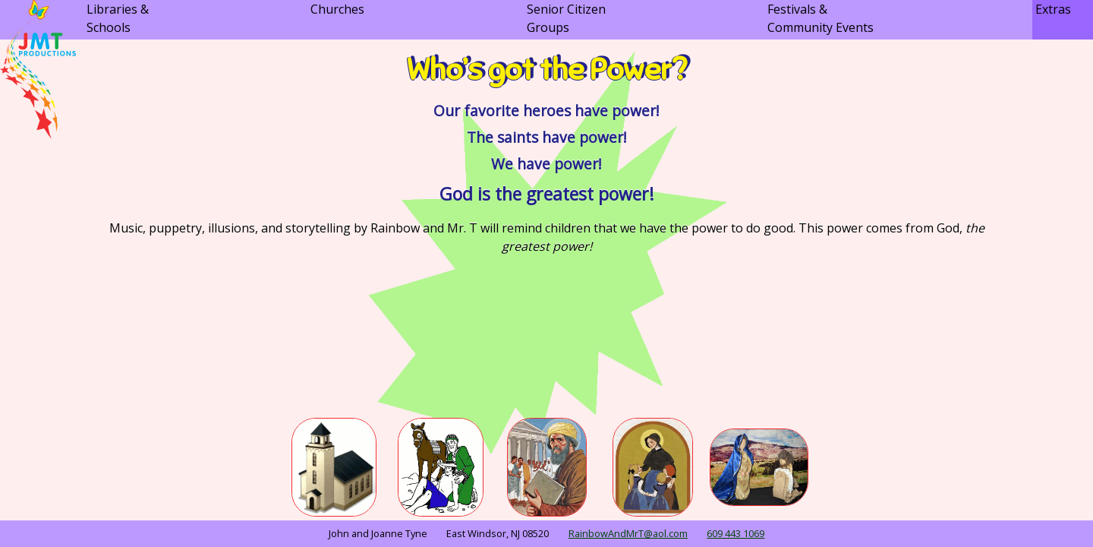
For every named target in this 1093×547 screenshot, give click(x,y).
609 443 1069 (735, 533)
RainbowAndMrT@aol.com (628, 533)
